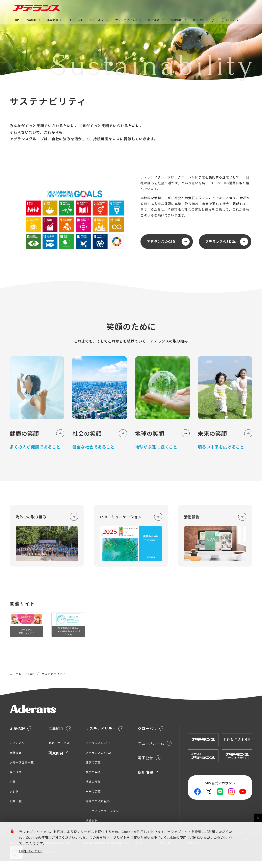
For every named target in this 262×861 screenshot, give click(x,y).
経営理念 (16, 772)
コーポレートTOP (22, 674)
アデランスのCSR (168, 242)
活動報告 (92, 821)
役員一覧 (16, 801)
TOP (16, 20)
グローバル (76, 20)
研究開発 (156, 20)
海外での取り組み (98, 801)
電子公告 (198, 20)
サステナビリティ (126, 20)
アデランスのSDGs (226, 242)
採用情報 (178, 20)
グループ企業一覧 (22, 762)
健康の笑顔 (93, 762)
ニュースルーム (99, 20)
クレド (14, 791)
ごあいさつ (17, 743)
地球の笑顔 (93, 782)
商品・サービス (59, 743)
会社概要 (16, 753)
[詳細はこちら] (31, 850)
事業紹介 (52, 20)
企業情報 (31, 20)
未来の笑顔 (93, 791)
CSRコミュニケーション (102, 811)
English (234, 20)
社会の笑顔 (93, 772)
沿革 (13, 782)
